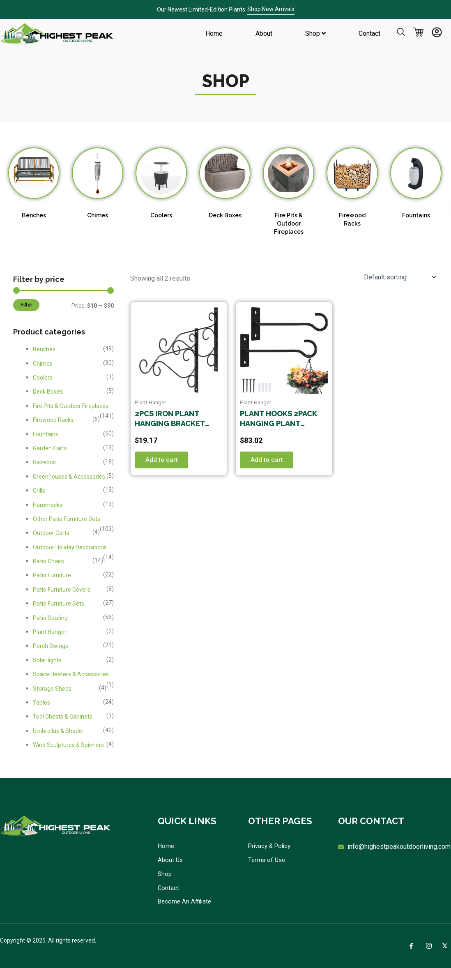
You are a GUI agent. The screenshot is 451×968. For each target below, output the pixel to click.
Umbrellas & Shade (57, 731)
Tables (41, 702)
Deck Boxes (225, 215)
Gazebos (44, 462)
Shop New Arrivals (271, 9)
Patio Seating (50, 618)
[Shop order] (399, 277)
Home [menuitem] (214, 33)
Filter (26, 305)
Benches (34, 215)
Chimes (97, 215)
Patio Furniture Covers (61, 589)
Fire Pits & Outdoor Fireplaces (289, 223)
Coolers (161, 215)
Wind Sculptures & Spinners (68, 745)
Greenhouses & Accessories (69, 476)
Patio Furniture (52, 575)
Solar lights (47, 660)
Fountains (416, 215)
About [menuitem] (263, 33)
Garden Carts (50, 448)
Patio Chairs (48, 561)
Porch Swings (50, 646)
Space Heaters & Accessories (71, 674)
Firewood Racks (53, 420)
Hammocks (47, 505)
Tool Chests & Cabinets (62, 716)
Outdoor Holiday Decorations (70, 547)
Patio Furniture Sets (58, 603)
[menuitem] (315, 33)
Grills (39, 490)
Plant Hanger (50, 632)
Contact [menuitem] (369, 33)
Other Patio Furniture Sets (66, 519)
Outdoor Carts (51, 533)
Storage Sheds (52, 688)
